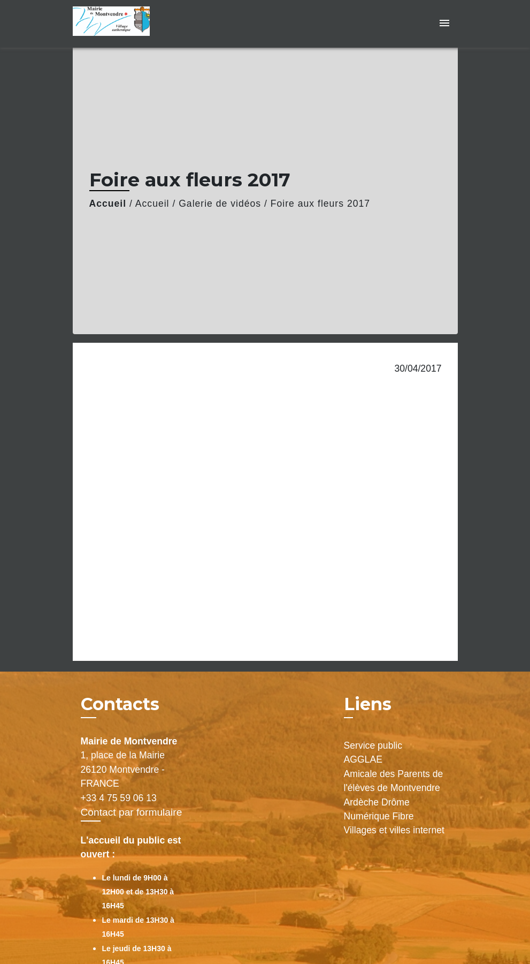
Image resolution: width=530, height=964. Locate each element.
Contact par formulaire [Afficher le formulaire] (131, 812)
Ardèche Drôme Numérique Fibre (379, 809)
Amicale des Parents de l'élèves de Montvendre (393, 781)
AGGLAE (363, 759)
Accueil (108, 203)
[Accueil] (139, 24)
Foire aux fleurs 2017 (320, 203)
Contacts (120, 704)
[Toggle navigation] (444, 24)
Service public (373, 745)
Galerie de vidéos (220, 203)
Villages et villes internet (394, 830)
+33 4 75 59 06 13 (119, 798)
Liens (367, 704)
